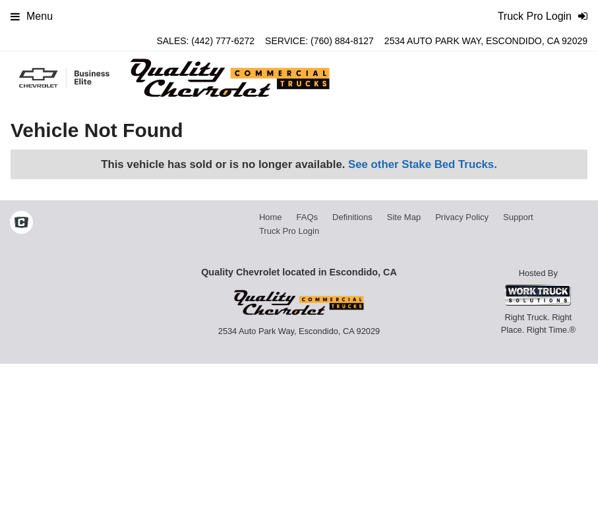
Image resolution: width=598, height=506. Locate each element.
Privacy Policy (462, 217)
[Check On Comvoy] (21, 224)
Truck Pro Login (289, 231)
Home (270, 217)
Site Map (404, 217)
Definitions (352, 217)
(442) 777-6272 (222, 41)
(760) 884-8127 (342, 41)
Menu (32, 16)
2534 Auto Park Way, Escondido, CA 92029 (485, 41)
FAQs (307, 217)
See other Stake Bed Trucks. (422, 164)
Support (518, 217)
